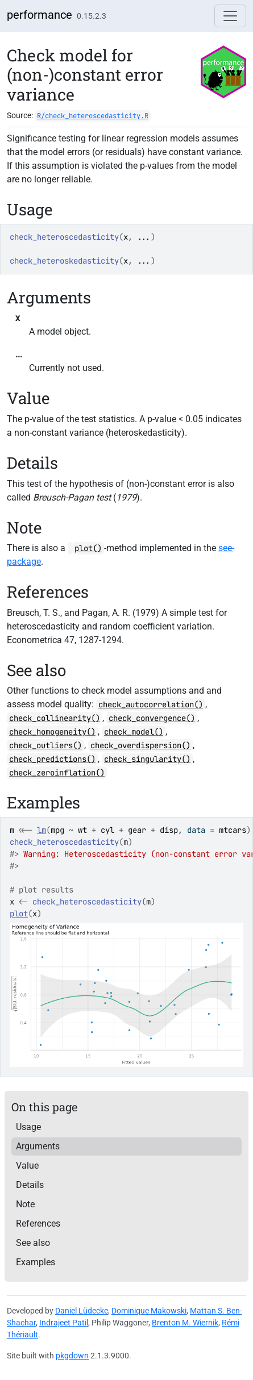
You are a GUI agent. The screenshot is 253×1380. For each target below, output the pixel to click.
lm (41, 830)
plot (19, 913)
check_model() (133, 732)
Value (27, 1165)
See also (33, 1242)
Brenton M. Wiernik (185, 1322)
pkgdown (72, 1355)
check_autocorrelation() (150, 704)
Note (25, 1204)
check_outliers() (45, 745)
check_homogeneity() (52, 732)
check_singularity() (147, 759)
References (38, 1223)
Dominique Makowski (148, 1310)
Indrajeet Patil (63, 1322)
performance (39, 15)
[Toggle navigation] (230, 16)
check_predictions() (52, 759)
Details (30, 1184)
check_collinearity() (54, 718)
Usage (28, 1126)
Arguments (38, 1146)
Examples (35, 1262)
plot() (88, 548)
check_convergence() (152, 718)
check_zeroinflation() (57, 773)
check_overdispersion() (140, 745)
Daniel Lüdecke (81, 1310)
